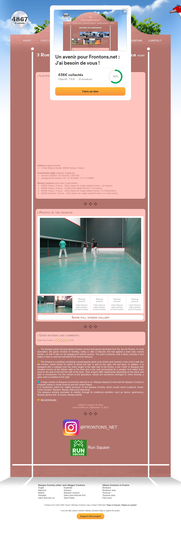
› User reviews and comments (58, 335)
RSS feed (102, 505)
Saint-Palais (69, 498)
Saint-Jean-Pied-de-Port (75, 495)
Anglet (41, 488)
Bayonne (42, 490)
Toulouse (106, 493)
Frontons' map (84, 505)
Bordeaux (106, 488)
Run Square (90, 447)
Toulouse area (108, 495)
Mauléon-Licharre (72, 493)
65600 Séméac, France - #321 (56, 193)
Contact (155, 40)
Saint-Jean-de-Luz (46, 498)
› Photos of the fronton (54, 212)
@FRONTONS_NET (90, 427)
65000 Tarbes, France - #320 (55, 190)
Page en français (113, 505)
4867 (19, 19)
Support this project (90, 516)
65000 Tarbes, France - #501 (55, 185)
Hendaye (42, 495)
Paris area (107, 498)
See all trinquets (48, 400)
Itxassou (67, 490)
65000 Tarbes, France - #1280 (56, 188)
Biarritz (41, 493)
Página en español (129, 505)
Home (27, 40)
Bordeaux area (109, 490)
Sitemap (74, 505)
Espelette (68, 488)
